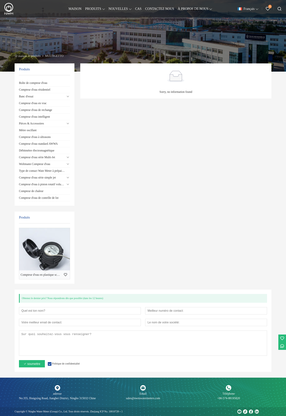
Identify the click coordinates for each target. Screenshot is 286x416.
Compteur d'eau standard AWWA (38, 143)
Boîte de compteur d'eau (33, 82)
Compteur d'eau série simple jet (37, 177)
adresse (57, 393)
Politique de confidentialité (66, 363)
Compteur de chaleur (31, 191)
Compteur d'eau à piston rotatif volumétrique (44, 184)
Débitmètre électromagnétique (36, 150)
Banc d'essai (26, 96)
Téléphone (229, 393)
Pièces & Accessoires (31, 123)
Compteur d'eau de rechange (35, 109)
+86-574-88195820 (228, 398)
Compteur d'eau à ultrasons (35, 136)
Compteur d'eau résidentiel (34, 89)
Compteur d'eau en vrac (33, 103)
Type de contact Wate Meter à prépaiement (44, 170)
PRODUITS (93, 9)
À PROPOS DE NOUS (193, 9)
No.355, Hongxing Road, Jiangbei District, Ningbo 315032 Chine (57, 398)
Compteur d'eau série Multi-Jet (37, 157)
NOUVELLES (118, 9)
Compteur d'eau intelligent (34, 116)
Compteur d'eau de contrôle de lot (39, 197)
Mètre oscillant (27, 130)
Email (143, 393)
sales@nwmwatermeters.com (143, 398)
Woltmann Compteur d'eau (34, 164)
